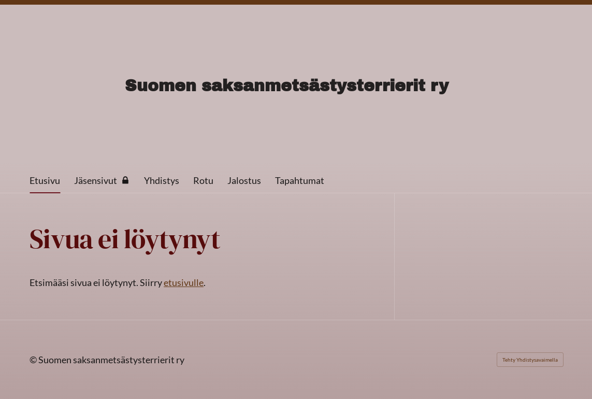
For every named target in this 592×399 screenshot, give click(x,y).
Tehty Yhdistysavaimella (530, 360)
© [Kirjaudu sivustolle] (34, 359)
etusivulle (184, 282)
